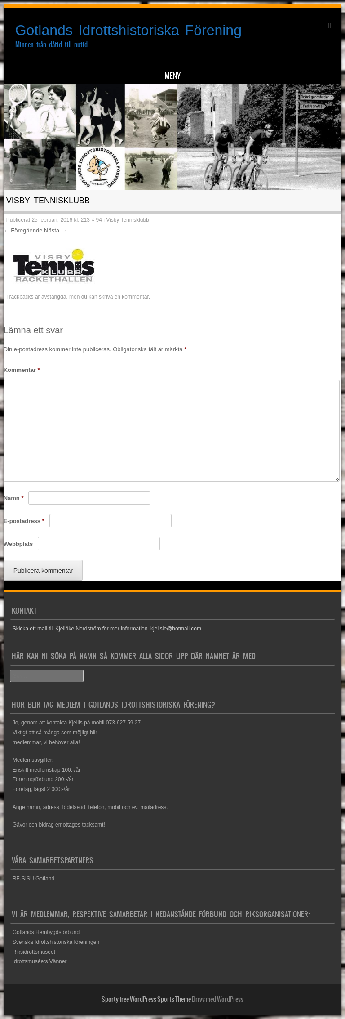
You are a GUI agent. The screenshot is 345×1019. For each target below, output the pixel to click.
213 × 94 (91, 220)
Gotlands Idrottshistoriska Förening (128, 30)
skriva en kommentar (124, 297)
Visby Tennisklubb (127, 220)
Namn (14, 498)
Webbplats (18, 544)
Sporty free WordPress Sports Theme (146, 999)
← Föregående (23, 230)
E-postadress (24, 521)
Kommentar (22, 369)
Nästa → (55, 230)
